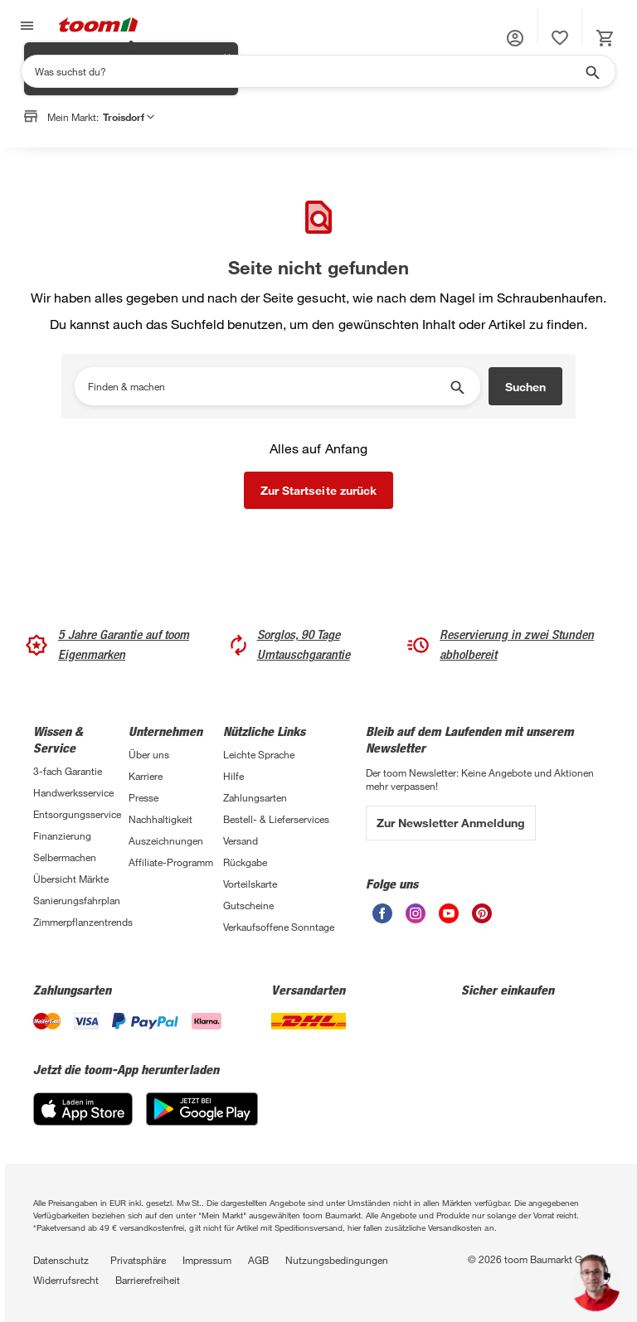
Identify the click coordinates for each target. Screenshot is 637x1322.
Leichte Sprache (258, 754)
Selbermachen (64, 857)
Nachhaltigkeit (160, 819)
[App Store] (83, 1121)
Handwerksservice (73, 792)
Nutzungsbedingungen (336, 1259)
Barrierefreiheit (147, 1279)
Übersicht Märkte (71, 878)
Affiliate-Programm (171, 862)
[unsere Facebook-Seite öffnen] (382, 919)
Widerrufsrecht (66, 1279)
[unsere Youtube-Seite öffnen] (449, 919)
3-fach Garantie (67, 770)
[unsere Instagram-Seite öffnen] (415, 919)
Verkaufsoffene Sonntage (278, 926)
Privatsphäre (138, 1259)
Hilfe (233, 775)
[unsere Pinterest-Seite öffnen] (482, 919)
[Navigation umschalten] (25, 26)
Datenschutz (61, 1259)
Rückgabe (245, 862)
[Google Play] (202, 1121)
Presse (143, 797)
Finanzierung (62, 835)
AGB (258, 1259)
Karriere (146, 775)
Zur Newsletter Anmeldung (451, 823)
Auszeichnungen (166, 840)
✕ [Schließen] (227, 150)
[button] (515, 38)
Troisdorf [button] (128, 116)
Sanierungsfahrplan (76, 900)
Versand (240, 840)
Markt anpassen (172, 160)
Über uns (149, 754)
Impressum (206, 1259)
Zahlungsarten (255, 797)
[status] (559, 38)
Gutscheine (248, 905)
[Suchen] (308, 71)
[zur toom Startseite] (99, 26)
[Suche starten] (591, 71)
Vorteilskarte (250, 883)
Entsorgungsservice (77, 814)
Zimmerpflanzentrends (81, 921)
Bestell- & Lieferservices (276, 819)
